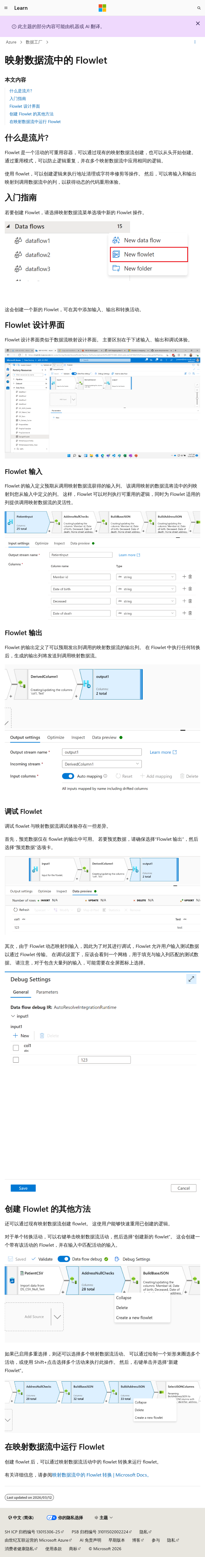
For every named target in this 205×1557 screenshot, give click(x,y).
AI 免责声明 (90, 1540)
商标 (73, 1548)
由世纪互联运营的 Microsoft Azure (36, 1540)
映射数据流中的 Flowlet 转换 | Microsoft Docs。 (102, 1475)
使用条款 (53, 1548)
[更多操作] (195, 42)
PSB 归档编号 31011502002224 (100, 1532)
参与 (156, 1540)
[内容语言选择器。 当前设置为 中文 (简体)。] (21, 1517)
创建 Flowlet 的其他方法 (31, 114)
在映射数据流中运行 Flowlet (35, 121)
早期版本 (116, 1540)
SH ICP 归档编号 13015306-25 (32, 1532)
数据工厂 (34, 42)
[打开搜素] (199, 8)
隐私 (144, 1532)
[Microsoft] (102, 8)
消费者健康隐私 (19, 1548)
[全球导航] (6, 8)
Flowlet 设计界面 (24, 106)
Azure (11, 42)
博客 (136, 1540)
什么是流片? (20, 90)
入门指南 (17, 98)
